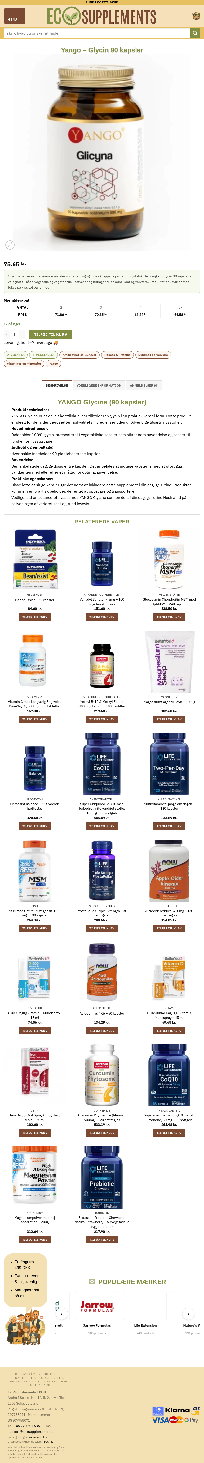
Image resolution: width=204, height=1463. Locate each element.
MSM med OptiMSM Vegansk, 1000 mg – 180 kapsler (34, 913)
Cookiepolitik (51, 1378)
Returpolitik (49, 1374)
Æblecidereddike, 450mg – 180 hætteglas (169, 913)
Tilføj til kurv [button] (34, 617)
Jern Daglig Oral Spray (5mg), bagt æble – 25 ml (35, 1117)
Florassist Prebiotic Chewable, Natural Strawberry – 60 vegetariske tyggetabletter (101, 1222)
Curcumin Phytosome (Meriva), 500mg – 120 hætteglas (102, 1117)
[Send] (195, 33)
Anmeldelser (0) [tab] (144, 385)
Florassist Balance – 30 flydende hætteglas (35, 806)
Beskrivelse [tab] (57, 385)
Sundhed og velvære (153, 355)
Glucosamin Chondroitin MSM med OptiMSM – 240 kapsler (169, 601)
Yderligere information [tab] (99, 385)
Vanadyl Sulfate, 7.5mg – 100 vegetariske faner (102, 601)
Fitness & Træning (117, 355)
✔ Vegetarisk (43, 355)
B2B (64, 1381)
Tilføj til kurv (50, 334)
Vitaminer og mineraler (24, 363)
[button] (14, 16)
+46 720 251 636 (27, 1425)
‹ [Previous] (62, 1313)
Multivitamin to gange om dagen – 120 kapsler (169, 806)
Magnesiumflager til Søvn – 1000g (169, 702)
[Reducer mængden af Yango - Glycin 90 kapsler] (7, 334)
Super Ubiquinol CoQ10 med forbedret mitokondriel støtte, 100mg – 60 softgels (102, 808)
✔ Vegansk (16, 355)
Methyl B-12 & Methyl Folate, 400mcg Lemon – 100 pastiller (102, 704)
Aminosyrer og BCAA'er (80, 355)
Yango (53, 363)
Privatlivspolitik (25, 1381)
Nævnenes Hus (37, 1437)
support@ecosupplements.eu (31, 1431)
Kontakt (50, 1381)
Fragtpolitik (25, 1378)
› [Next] (188, 1313)
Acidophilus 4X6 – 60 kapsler (102, 1013)
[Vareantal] (14, 334)
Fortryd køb (39, 1385)
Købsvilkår (25, 1374)
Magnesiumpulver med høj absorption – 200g (34, 1219)
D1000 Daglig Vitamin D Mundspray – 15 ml (35, 1015)
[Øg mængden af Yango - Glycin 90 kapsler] (22, 334)
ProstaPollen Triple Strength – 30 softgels (102, 913)
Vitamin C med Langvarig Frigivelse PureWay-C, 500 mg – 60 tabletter (35, 704)
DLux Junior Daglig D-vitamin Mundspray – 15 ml (169, 1015)
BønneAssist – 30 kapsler (34, 600)
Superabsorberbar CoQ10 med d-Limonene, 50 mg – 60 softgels (169, 1117)
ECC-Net (49, 1441)
